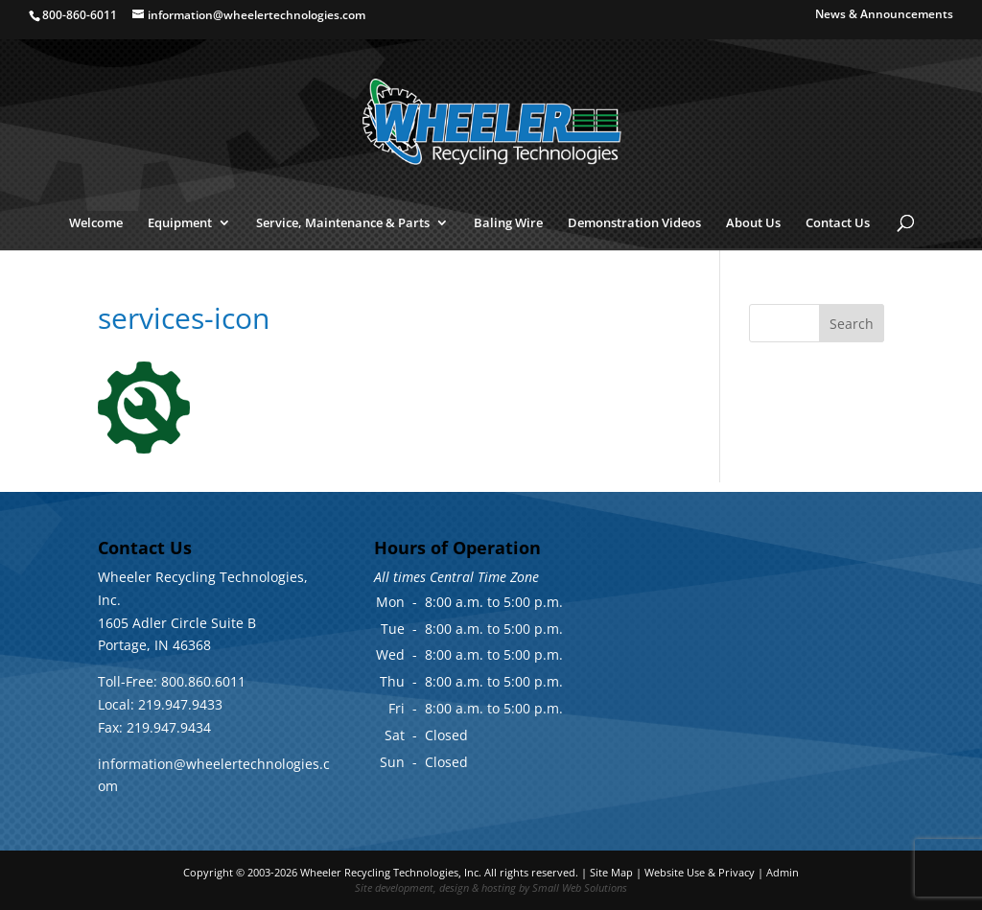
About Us (753, 223)
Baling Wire (508, 223)
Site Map (611, 872)
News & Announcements (884, 15)
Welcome (96, 223)
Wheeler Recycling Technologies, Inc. (390, 872)
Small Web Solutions (579, 887)
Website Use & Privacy (699, 872)
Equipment (180, 223)
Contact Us (838, 223)
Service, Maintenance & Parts (343, 223)
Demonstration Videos (634, 223)
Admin (782, 872)
